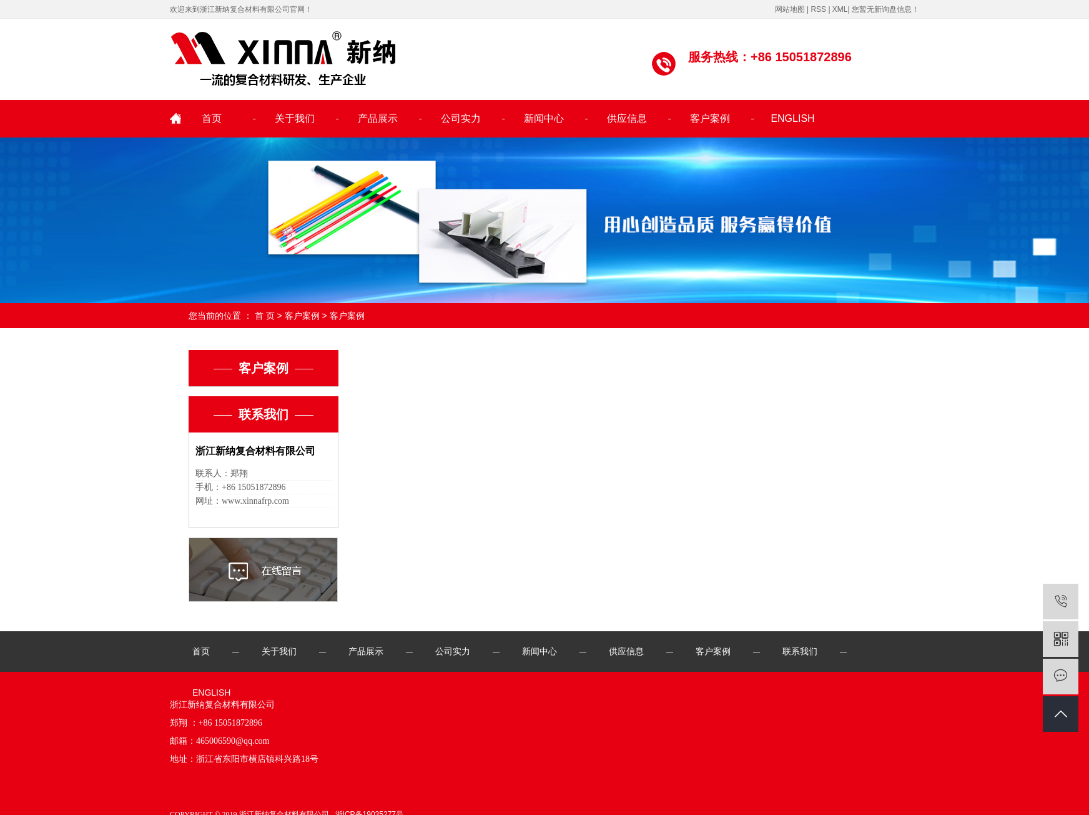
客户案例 (710, 118)
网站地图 (790, 9)
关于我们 (295, 118)
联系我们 (799, 651)
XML (840, 9)
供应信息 (627, 118)
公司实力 (461, 118)
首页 (212, 118)
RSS (818, 9)
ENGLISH (792, 118)
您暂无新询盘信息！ (885, 9)
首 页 (265, 316)
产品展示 (378, 118)
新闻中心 (544, 118)
